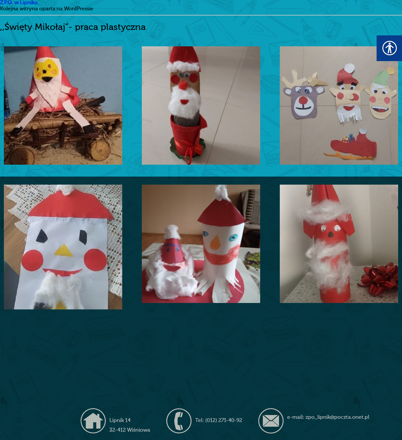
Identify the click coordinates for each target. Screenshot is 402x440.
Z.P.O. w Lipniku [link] (19, 2)
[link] (63, 105)
